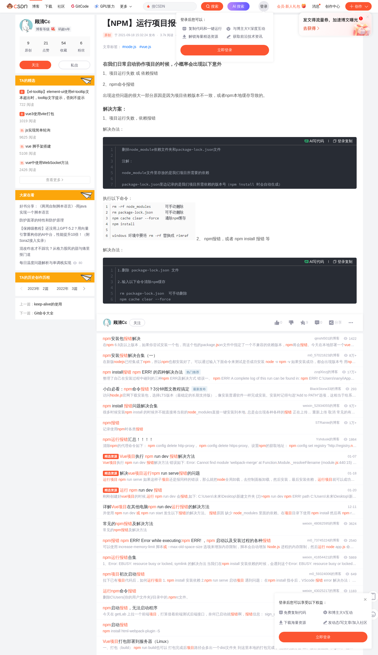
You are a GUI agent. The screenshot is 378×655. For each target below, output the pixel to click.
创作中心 (332, 6)
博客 (36, 6)
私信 (74, 65)
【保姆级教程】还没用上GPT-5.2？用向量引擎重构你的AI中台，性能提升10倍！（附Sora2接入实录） (55, 234)
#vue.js (145, 47)
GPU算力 (104, 6)
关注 (137, 323)
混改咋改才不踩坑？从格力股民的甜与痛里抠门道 (55, 251)
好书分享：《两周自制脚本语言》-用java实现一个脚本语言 (53, 209)
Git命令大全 (44, 313)
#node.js (129, 47)
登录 (263, 6)
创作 (358, 6)
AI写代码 (316, 141)
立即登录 (224, 50)
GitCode (79, 6)
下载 (48, 6)
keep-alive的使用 (48, 304)
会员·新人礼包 (291, 5)
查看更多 (55, 180)
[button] (22, 288)
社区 (61, 6)
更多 (126, 6)
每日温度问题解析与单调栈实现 (51, 263)
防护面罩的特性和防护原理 (42, 220)
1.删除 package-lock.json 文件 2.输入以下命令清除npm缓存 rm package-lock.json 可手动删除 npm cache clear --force (152, 284)
